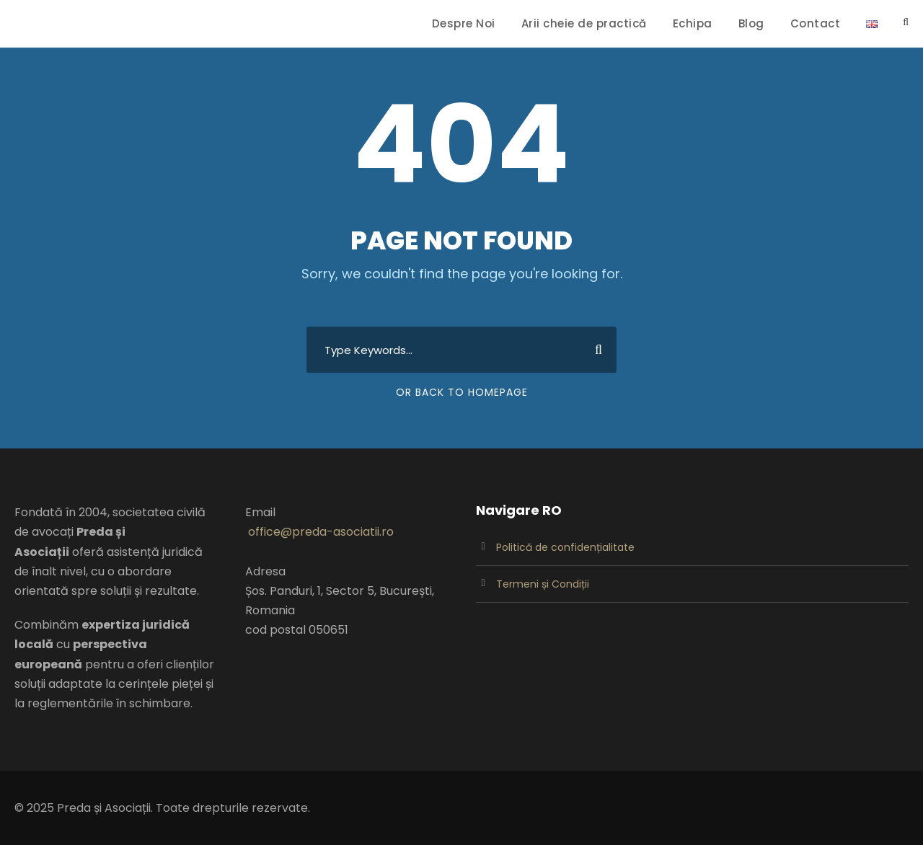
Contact (815, 23)
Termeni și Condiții (542, 584)
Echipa (692, 23)
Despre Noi (463, 23)
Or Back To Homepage (462, 392)
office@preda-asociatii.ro (321, 531)
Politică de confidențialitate (565, 547)
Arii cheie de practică (584, 23)
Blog (751, 23)
